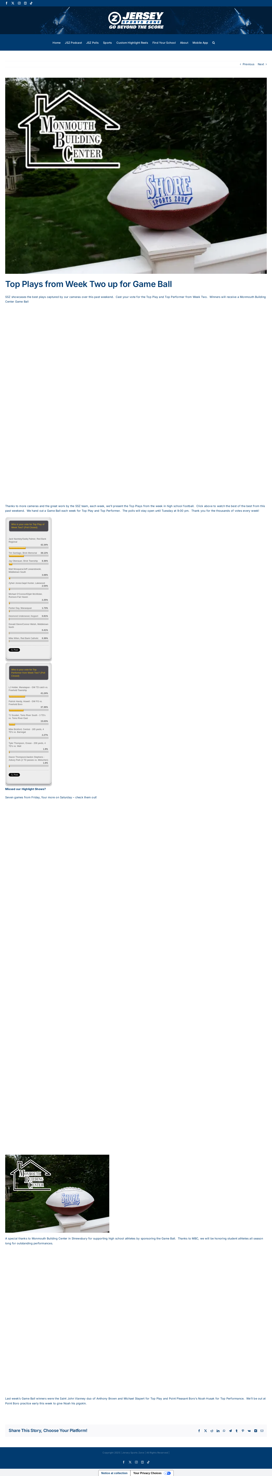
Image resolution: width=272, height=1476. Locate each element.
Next (261, 64)
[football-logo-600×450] (136, 176)
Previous (248, 64)
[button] (213, 42)
